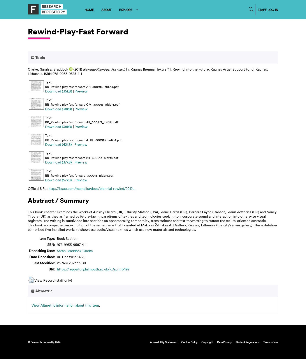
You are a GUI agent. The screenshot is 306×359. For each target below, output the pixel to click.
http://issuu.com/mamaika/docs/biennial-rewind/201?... (92, 188)
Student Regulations (247, 342)
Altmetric (42, 290)
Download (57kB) (58, 180)
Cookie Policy (189, 342)
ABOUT (106, 10)
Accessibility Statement (163, 342)
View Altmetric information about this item (65, 305)
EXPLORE (129, 10)
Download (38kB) (58, 109)
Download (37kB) (58, 162)
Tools (38, 57)
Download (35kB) (58, 91)
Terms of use (270, 342)
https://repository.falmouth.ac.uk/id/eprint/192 (93, 269)
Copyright (207, 342)
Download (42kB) (58, 144)
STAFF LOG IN (268, 10)
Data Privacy (224, 342)
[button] (30, 280)
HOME (89, 10)
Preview (81, 91)
